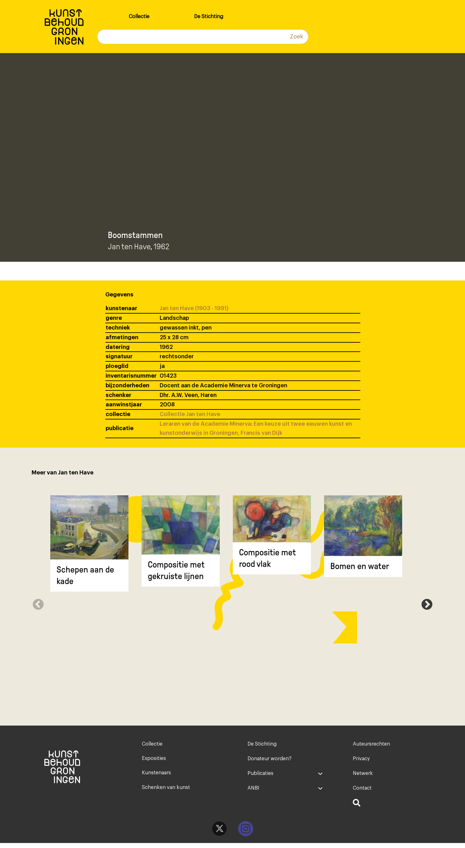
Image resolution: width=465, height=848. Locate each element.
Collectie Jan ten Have (190, 414)
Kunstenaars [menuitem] (156, 775)
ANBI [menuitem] (253, 790)
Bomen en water (359, 566)
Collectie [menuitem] (139, 16)
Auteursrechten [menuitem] (371, 744)
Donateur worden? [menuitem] (270, 759)
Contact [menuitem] (362, 790)
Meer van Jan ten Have (62, 472)
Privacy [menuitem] (361, 759)
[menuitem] (390, 807)
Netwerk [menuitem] (363, 775)
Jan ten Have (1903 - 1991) (194, 308)
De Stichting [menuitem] (208, 16)
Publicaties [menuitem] (260, 775)
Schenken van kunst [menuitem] (166, 790)
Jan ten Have (129, 246)
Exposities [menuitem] (154, 759)
